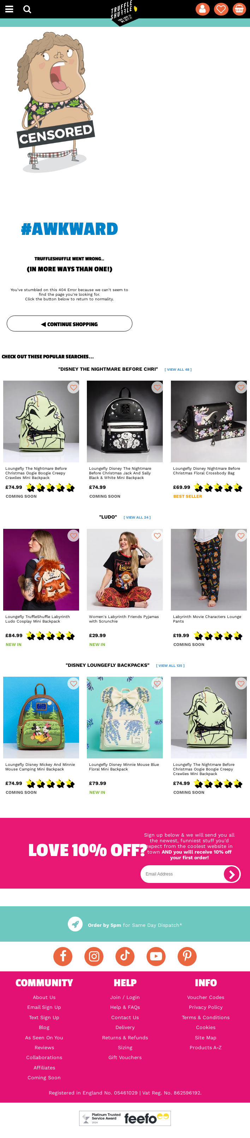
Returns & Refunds (125, 1037)
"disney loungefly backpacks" (125, 665)
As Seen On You (44, 1037)
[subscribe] (231, 874)
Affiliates (44, 1067)
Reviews (44, 1047)
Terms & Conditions (206, 1017)
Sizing (125, 1047)
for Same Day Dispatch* (125, 925)
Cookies (205, 1027)
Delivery (125, 1027)
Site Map (205, 1037)
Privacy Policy (205, 1007)
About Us (44, 997)
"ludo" (125, 517)
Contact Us (125, 1017)
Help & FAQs (125, 1007)
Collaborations (44, 1057)
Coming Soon (44, 1077)
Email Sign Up (44, 1007)
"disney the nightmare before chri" (125, 369)
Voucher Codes (205, 997)
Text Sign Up (44, 1017)
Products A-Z (206, 1047)
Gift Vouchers (125, 1057)
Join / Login (125, 997)
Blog (44, 1027)
